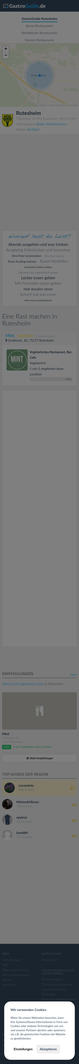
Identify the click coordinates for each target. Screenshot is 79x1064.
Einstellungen (23, 1049)
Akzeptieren (48, 1049)
